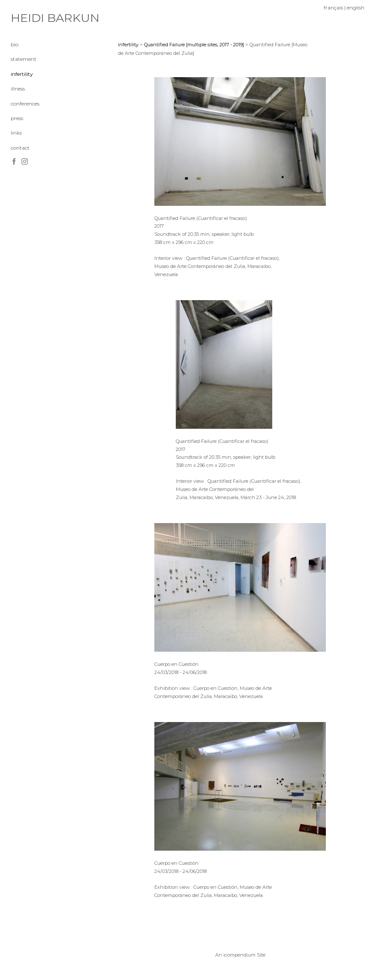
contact (20, 147)
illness (18, 88)
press (17, 118)
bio (14, 44)
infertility (22, 74)
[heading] (32, 18)
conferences (25, 103)
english (355, 7)
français (333, 7)
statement (23, 59)
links (16, 132)
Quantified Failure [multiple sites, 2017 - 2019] (194, 45)
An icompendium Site (240, 955)
